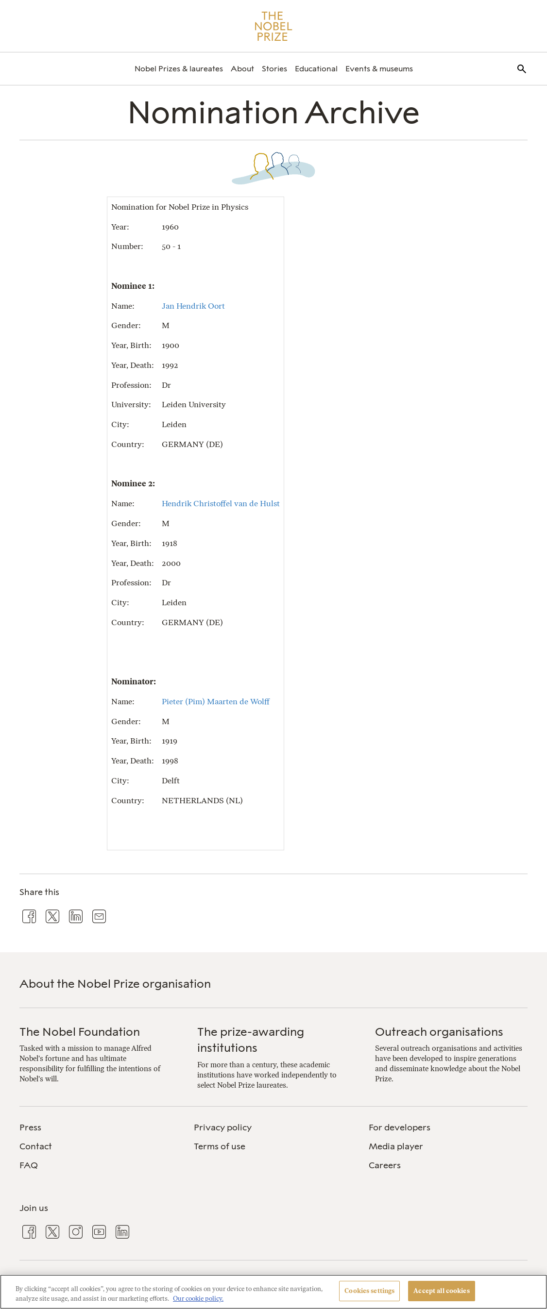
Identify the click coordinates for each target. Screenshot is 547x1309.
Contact (35, 1146)
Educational (316, 68)
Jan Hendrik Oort (193, 306)
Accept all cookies (441, 1290)
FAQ (28, 1165)
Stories (274, 68)
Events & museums (379, 68)
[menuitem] (179, 68)
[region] (273, 1292)
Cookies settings (369, 1290)
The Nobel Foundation (79, 1032)
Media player (396, 1146)
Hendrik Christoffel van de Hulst (221, 503)
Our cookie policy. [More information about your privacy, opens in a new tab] (198, 1298)
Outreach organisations (439, 1032)
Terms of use (219, 1146)
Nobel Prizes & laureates (179, 68)
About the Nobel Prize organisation (115, 984)
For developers (399, 1127)
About (242, 68)
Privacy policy (223, 1127)
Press (30, 1127)
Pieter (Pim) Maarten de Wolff (216, 701)
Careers (385, 1165)
